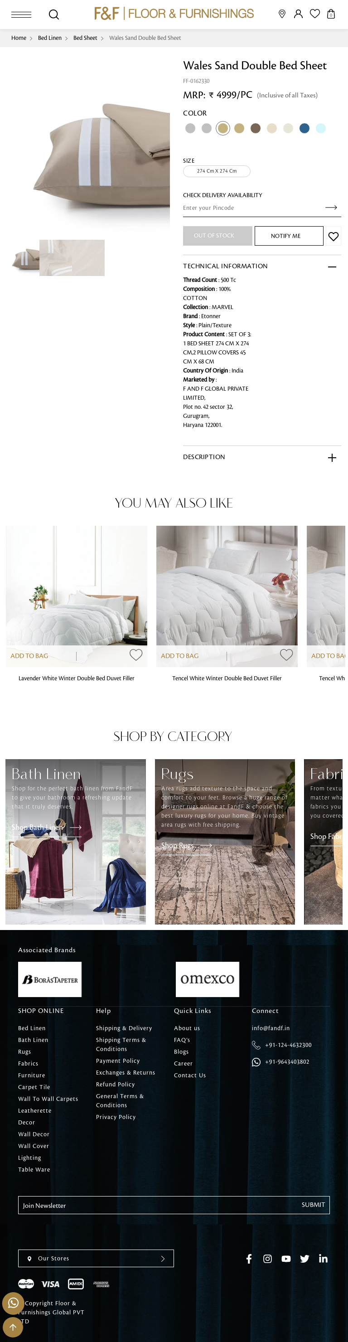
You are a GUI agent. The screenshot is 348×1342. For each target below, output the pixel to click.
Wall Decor (34, 1134)
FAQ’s (182, 1040)
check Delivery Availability (222, 195)
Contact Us (190, 1075)
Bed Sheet (85, 38)
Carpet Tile (34, 1087)
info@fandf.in (271, 1028)
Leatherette (35, 1111)
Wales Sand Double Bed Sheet (145, 38)
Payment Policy (118, 1061)
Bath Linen (33, 1040)
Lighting (29, 1158)
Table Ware (34, 1170)
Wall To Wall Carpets (48, 1099)
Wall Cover (33, 1146)
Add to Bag (29, 656)
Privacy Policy (116, 1117)
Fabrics (28, 1064)
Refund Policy (115, 1084)
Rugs (24, 1052)
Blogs (181, 1052)
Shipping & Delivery (124, 1028)
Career (183, 1064)
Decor (26, 1122)
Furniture (31, 1075)
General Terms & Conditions (120, 1101)
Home (18, 38)
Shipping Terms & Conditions (121, 1044)
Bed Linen (50, 38)
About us (187, 1028)
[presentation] (87, 1232)
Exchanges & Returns (125, 1073)
